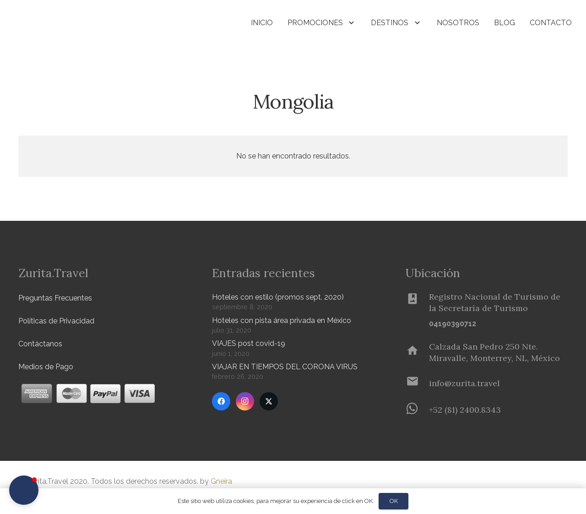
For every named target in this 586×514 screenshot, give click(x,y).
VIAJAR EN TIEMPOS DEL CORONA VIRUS (285, 366)
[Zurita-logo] (71, 23)
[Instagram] (245, 401)
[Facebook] (221, 401)
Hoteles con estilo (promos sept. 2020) (278, 297)
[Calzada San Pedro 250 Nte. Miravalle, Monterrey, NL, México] (417, 352)
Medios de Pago (45, 366)
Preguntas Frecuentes (55, 298)
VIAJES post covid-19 (248, 343)
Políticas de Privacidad (56, 321)
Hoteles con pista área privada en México (281, 320)
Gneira (221, 481)
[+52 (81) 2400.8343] (417, 409)
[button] (151, 23)
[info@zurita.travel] (417, 383)
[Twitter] (269, 401)
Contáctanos (40, 343)
